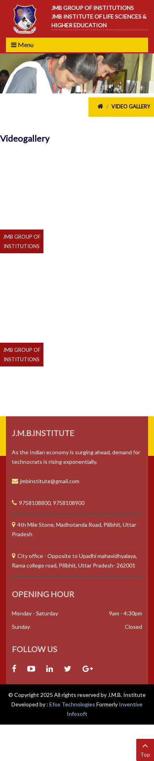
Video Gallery (130, 106)
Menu (22, 44)
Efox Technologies (72, 704)
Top (145, 749)
